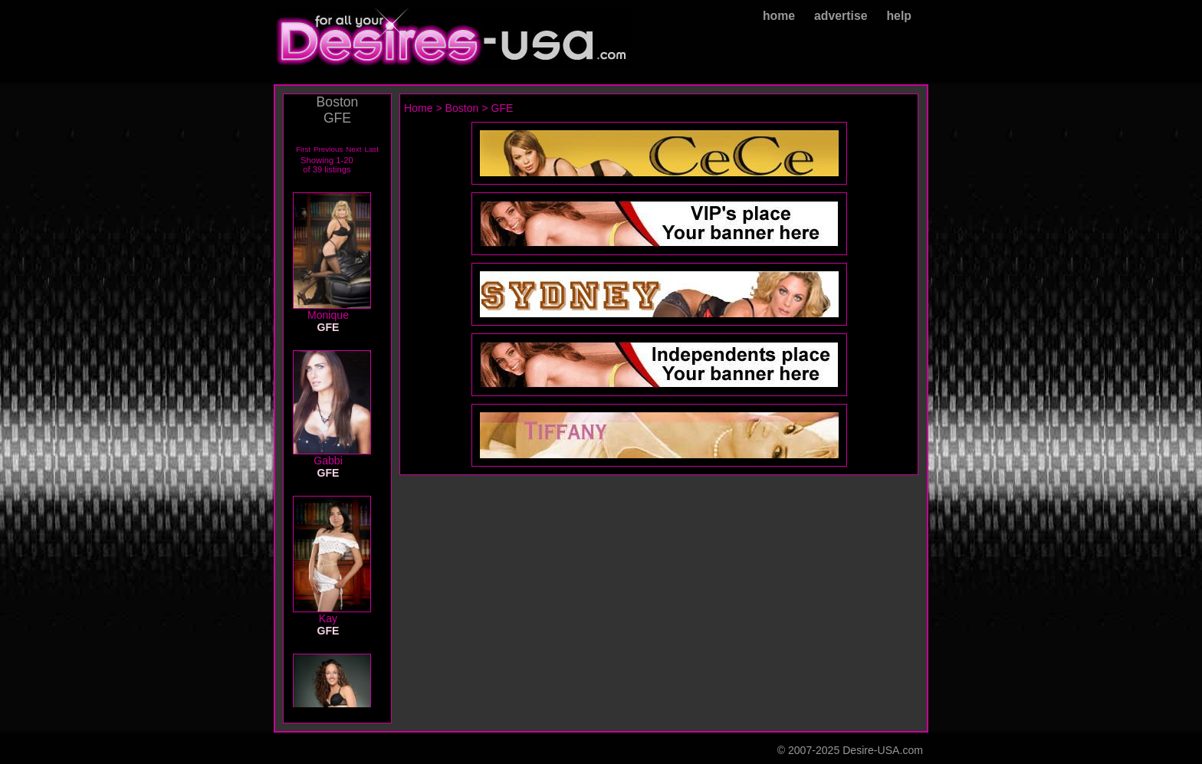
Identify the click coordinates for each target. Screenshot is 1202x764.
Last (371, 149)
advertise (841, 15)
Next (353, 149)
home (779, 15)
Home (418, 108)
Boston (462, 108)
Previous (328, 149)
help (898, 15)
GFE (502, 108)
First (303, 149)
